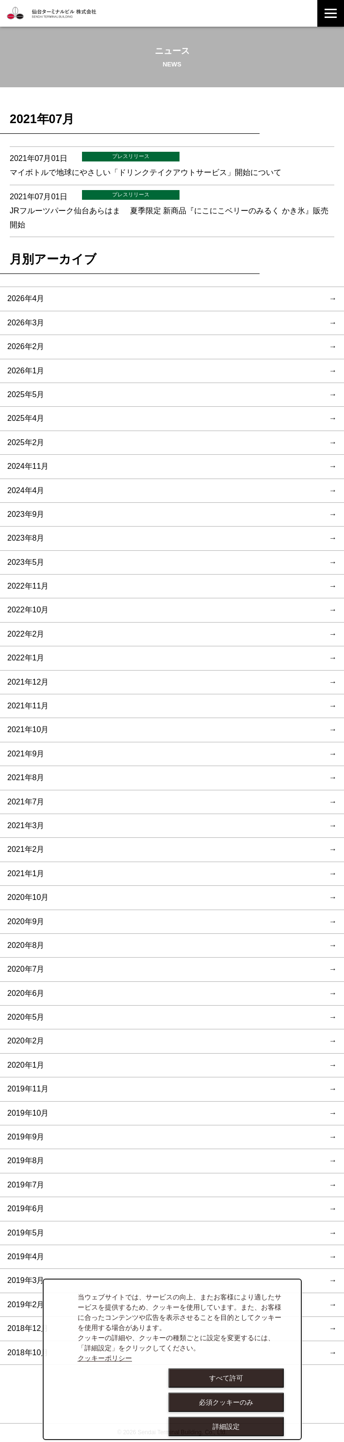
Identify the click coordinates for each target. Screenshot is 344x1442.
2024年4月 (26, 490)
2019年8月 (26, 1160)
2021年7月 (26, 802)
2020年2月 (26, 1041)
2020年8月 (26, 945)
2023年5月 (26, 562)
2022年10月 (28, 610)
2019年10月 (28, 1113)
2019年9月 (26, 1137)
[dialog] (172, 1359)
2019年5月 (26, 1233)
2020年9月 (26, 921)
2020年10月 (28, 897)
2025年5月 (26, 394)
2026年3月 (26, 323)
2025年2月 (26, 442)
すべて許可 (226, 1378)
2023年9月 (26, 514)
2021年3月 (26, 825)
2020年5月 (26, 1017)
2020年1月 (26, 1065)
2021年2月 (26, 849)
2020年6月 (26, 993)
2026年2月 (26, 346)
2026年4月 (26, 298)
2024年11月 (28, 466)
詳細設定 (226, 1426)
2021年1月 (26, 873)
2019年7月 (26, 1185)
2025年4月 (26, 418)
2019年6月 (26, 1208)
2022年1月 (26, 658)
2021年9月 (26, 754)
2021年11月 (28, 706)
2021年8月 (26, 777)
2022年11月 (28, 586)
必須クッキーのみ (226, 1402)
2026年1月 (26, 371)
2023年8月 (26, 538)
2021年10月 (28, 729)
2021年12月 (28, 682)
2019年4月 (26, 1256)
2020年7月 (26, 969)
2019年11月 (28, 1089)
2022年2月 (26, 634)
